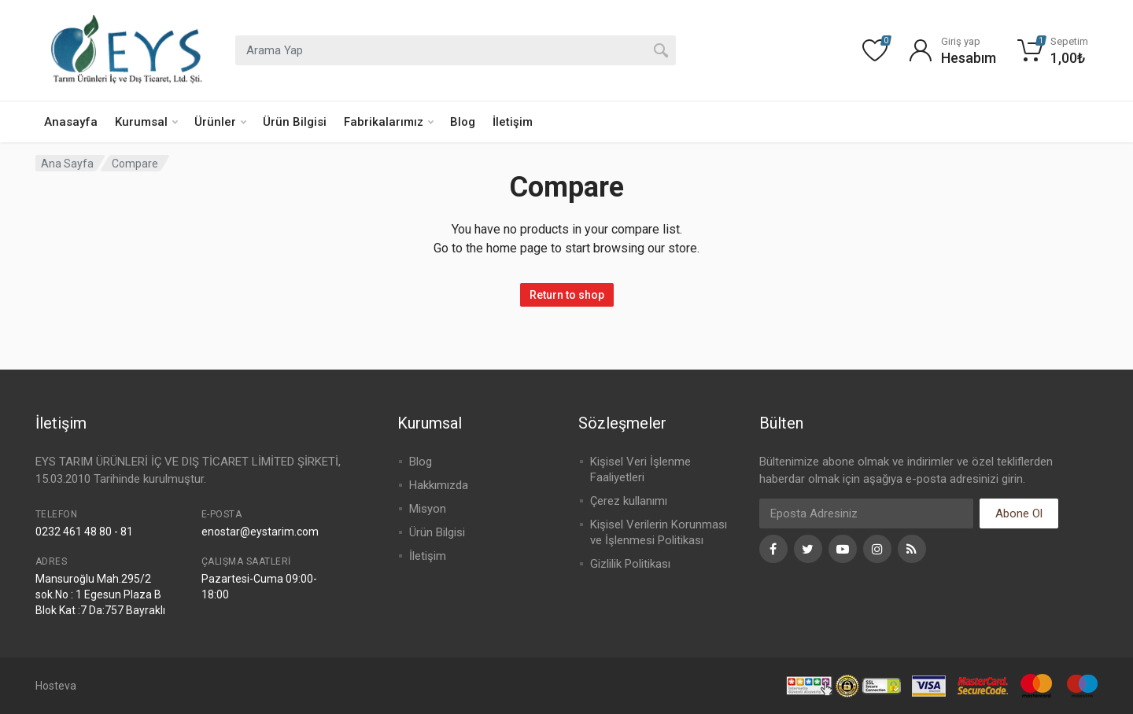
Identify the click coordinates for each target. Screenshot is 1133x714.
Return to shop (567, 295)
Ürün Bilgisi (295, 122)
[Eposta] (866, 513)
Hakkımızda (438, 485)
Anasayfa (71, 122)
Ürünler (220, 122)
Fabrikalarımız (389, 122)
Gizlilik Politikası (630, 564)
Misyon (427, 509)
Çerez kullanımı (628, 501)
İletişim (513, 122)
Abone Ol (1019, 513)
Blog (462, 122)
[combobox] (455, 50)
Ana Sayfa (67, 163)
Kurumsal (146, 122)
